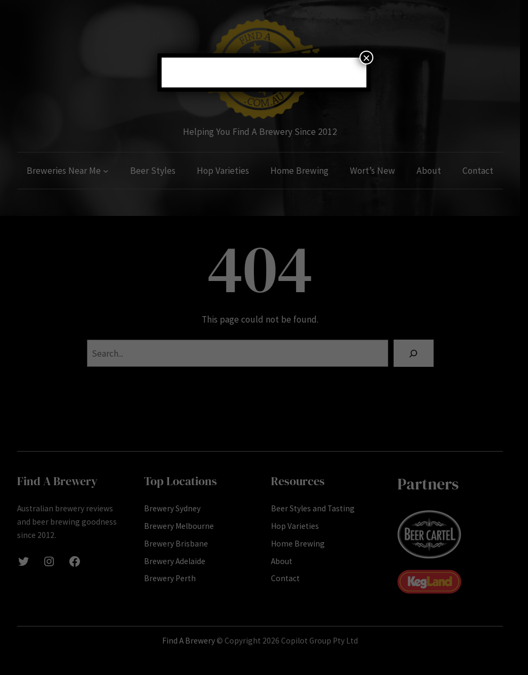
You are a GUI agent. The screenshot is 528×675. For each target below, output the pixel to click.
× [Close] (366, 58)
